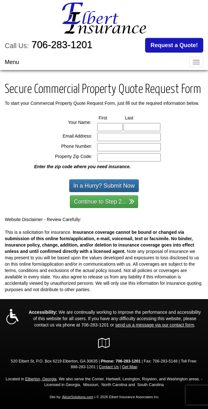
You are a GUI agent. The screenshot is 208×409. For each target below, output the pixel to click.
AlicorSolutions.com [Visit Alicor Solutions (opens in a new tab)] (77, 397)
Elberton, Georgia (41, 379)
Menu (12, 62)
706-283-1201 (61, 44)
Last (135, 117)
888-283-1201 (83, 367)
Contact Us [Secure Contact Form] (108, 367)
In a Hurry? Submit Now (104, 186)
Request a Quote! (174, 45)
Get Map (129, 367)
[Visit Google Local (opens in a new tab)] (104, 343)
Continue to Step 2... (104, 201)
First (109, 117)
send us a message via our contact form (154, 324)
